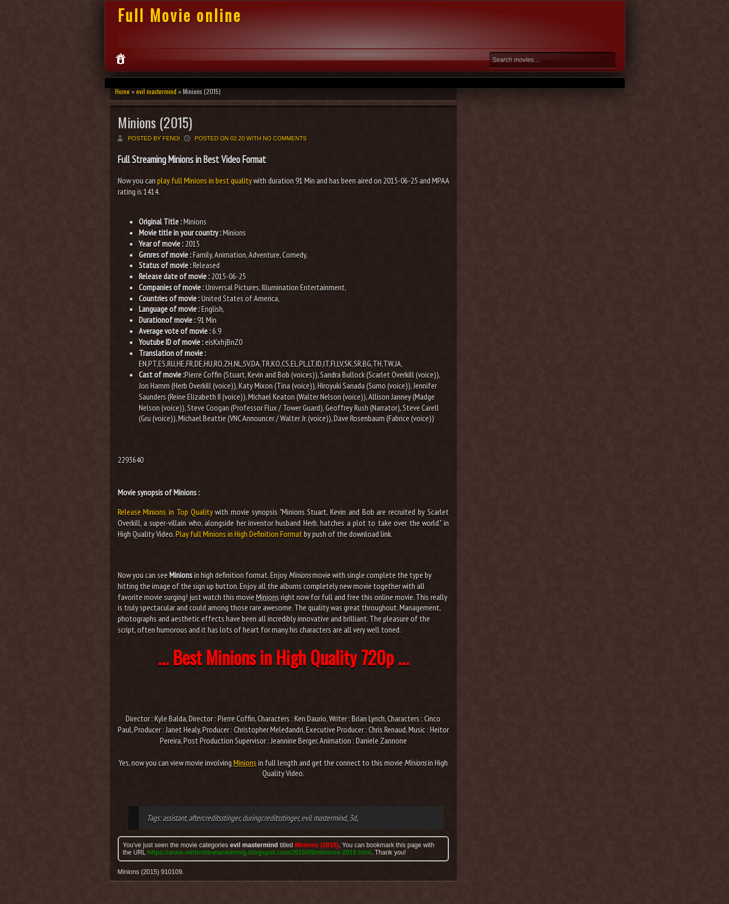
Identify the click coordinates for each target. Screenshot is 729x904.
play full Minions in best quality (204, 180)
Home (122, 91)
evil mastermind (156, 91)
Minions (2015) (155, 122)
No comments (285, 138)
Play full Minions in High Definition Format (239, 534)
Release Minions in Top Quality (165, 511)
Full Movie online (179, 15)
